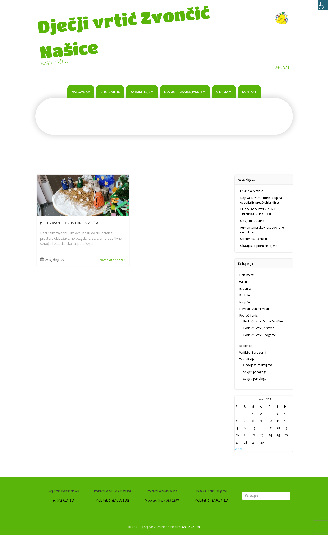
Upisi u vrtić (110, 91)
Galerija (244, 282)
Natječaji (245, 302)
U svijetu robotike (252, 221)
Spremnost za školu (253, 239)
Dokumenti (246, 275)
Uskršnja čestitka (251, 191)
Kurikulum (246, 296)
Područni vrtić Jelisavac (258, 328)
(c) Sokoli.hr (191, 527)
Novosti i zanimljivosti (185, 91)
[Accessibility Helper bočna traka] (323, 5)
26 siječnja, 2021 (54, 260)
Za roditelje (142, 91)
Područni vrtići (248, 316)
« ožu (239, 449)
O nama (224, 91)
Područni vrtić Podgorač (259, 335)
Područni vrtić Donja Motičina (263, 322)
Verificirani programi (252, 353)
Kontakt (249, 91)
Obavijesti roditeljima (257, 365)
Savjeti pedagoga (255, 372)
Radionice (245, 346)
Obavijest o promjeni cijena (259, 246)
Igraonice (245, 289)
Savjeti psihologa (254, 379)
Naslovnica (81, 91)
